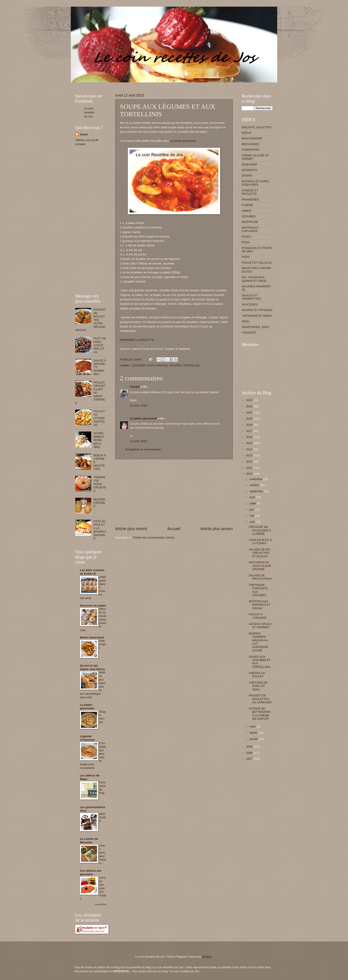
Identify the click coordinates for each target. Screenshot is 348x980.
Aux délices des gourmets (90, 872)
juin (252, 509)
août (252, 497)
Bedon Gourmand (92, 637)
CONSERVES (251, 149)
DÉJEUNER (249, 164)
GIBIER (246, 210)
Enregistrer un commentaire (143, 449)
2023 (249, 400)
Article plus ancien (216, 529)
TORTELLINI (191, 365)
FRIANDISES (250, 199)
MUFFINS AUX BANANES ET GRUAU (259, 605)
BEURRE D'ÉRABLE (99, 503)
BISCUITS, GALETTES (256, 127)
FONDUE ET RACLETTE (250, 192)
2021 (249, 412)
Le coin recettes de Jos (89, 112)
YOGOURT (249, 332)
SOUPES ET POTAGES (257, 310)
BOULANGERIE (252, 138)
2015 (249, 443)
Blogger (207, 956)
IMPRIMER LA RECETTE (137, 340)
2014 (249, 449)
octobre (254, 485)
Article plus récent (131, 529)
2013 (249, 455)
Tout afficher (100, 904)
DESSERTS (249, 170)
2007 (249, 758)
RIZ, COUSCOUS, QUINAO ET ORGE (254, 279)
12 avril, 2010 (138, 405)
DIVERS (247, 175)
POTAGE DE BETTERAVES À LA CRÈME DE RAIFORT (260, 713)
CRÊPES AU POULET (257, 674)
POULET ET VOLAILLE (257, 262)
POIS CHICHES (158, 365)
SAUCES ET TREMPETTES (251, 297)
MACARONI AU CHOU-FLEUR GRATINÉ (260, 566)
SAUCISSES (250, 304)
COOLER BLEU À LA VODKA (260, 541)
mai (252, 515)
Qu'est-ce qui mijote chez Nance (92, 667)
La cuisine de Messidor (89, 840)
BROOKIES (102, 818)
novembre (256, 479)
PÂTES (246, 236)
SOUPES (176, 365)
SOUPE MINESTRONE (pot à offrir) (98, 440)
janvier (254, 739)
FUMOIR (247, 205)
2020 (249, 418)
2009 (249, 746)
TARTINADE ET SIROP (257, 315)
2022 (249, 406)
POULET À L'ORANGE (258, 616)
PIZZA (246, 242)
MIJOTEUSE (250, 222)
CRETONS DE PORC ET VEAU (258, 686)
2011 (249, 467)
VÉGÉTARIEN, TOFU (255, 327)
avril (252, 521)
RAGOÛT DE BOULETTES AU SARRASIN (260, 699)
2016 (249, 437)
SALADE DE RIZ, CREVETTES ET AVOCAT (260, 553)
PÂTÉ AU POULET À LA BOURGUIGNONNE (99, 530)
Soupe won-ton (102, 717)
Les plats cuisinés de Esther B (92, 571)
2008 (249, 752)
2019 (249, 424)
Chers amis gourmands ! (102, 854)
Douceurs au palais (93, 605)
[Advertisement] (156, 84)
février (253, 732)
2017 (249, 431)
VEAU (245, 321)
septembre (256, 491)
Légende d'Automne (87, 738)
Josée (84, 134)
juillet (253, 503)
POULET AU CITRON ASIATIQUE (99, 418)
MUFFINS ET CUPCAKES (250, 229)
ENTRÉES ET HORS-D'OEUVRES (256, 183)
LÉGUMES (139, 365)
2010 (249, 473)
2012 (249, 461)
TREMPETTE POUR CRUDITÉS (99, 484)
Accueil (173, 529)
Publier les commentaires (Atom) (153, 537)
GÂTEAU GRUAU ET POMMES (260, 625)
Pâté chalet (102, 644)
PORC (246, 257)
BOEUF (246, 132)
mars (253, 726)
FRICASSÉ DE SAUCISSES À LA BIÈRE (260, 530)
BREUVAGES (250, 144)
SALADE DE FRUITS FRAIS (260, 577)
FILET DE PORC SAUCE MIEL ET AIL (99, 345)
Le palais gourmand (183, 140)
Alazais (135, 386)
